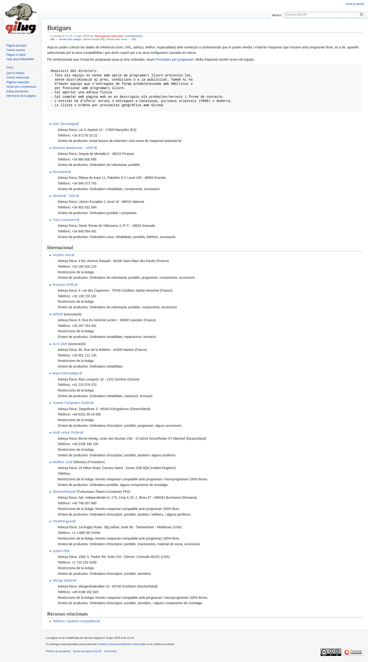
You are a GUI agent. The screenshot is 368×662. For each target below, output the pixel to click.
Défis (56, 314)
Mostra (276, 15)
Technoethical (62, 492)
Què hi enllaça (15, 73)
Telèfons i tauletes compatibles (74, 621)
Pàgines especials (17, 82)
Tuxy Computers (64, 220)
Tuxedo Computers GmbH (71, 403)
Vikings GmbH (62, 580)
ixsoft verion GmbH (66, 432)
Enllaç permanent (17, 91)
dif (52, 39)
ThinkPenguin (62, 521)
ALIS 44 (58, 344)
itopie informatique (65, 373)
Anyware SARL (63, 284)
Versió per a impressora (21, 86)
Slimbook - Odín (64, 196)
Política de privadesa (58, 651)
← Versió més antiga (68, 39)
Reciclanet (60, 172)
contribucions (133, 35)
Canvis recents (15, 50)
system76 (59, 551)
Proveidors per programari (175, 59)
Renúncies (110, 651)
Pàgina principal (16, 45)
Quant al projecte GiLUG (87, 651)
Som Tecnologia (64, 124)
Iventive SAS (61, 255)
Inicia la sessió (355, 4)
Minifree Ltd (60, 462)
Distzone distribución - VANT (73, 148)
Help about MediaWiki (20, 59)
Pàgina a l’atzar (16, 54)
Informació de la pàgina (21, 96)
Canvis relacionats (17, 77)
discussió (117, 35)
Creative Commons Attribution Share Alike (121, 644)
